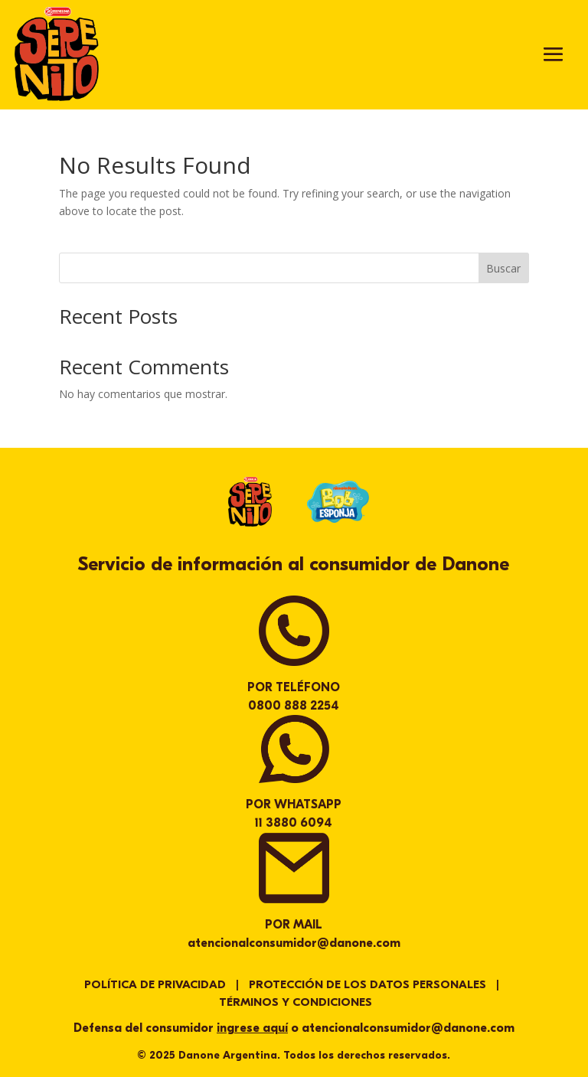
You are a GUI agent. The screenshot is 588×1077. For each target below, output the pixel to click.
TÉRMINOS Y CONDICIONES (295, 1002)
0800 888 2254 (293, 706)
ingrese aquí (252, 1028)
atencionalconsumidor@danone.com (294, 943)
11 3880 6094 (293, 823)
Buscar (503, 268)
